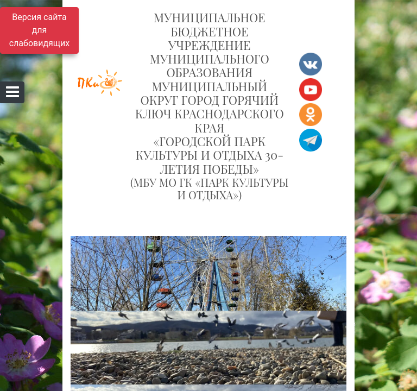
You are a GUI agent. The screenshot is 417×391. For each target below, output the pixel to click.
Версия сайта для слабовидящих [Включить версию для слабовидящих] (39, 30)
